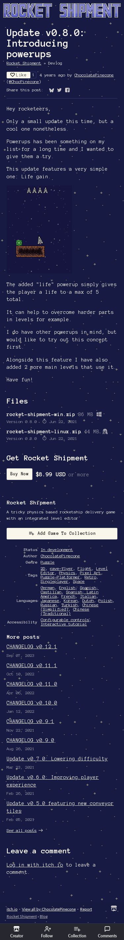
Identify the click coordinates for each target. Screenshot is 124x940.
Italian (88, 596)
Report (86, 909)
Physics (67, 573)
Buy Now (19, 474)
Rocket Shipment (24, 63)
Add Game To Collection (62, 533)
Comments (107, 932)
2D (43, 568)
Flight (85, 568)
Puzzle (48, 562)
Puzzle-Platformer (60, 577)
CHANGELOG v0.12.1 (32, 646)
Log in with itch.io (35, 865)
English (67, 587)
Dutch (88, 600)
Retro (90, 577)
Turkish (70, 605)
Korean (71, 600)
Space (79, 581)
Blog (44, 916)
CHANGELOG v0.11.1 (32, 665)
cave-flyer (61, 568)
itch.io (12, 909)
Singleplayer (54, 581)
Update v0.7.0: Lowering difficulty (57, 758)
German (48, 587)
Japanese (50, 600)
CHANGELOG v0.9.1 (30, 721)
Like (18, 74)
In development (57, 549)
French (68, 596)
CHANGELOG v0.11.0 (32, 684)
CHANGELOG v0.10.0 (32, 702)
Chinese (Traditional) (65, 611)
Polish (105, 600)
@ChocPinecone (24, 81)
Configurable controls (65, 620)
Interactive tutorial (64, 624)
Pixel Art (90, 573)
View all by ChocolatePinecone (49, 909)
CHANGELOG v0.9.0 (30, 740)
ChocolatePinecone (94, 75)
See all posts (22, 830)
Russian (49, 605)
